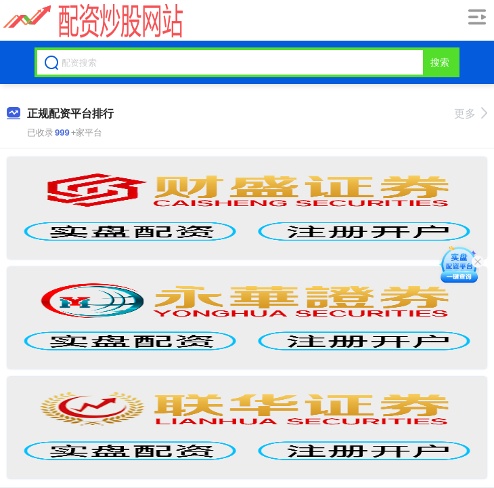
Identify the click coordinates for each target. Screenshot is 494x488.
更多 (470, 113)
